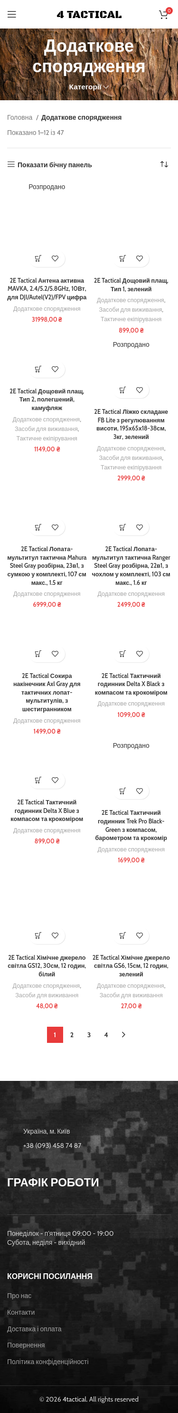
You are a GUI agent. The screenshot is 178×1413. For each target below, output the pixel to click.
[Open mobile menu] (11, 14)
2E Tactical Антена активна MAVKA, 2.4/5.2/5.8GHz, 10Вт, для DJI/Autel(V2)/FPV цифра (46, 289)
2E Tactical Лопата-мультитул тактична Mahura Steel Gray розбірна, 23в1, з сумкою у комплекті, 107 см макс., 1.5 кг (46, 565)
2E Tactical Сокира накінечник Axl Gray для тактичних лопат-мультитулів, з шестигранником (47, 692)
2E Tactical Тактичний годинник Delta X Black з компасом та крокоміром (131, 684)
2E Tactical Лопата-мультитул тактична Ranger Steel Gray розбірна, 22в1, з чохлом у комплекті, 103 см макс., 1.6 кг (131, 565)
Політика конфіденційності (48, 1361)
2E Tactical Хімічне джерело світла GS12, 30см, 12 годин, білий (47, 966)
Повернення (26, 1345)
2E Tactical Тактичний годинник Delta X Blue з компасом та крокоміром (46, 810)
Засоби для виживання (130, 309)
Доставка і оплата (34, 1329)
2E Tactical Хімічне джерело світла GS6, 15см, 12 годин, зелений (131, 966)
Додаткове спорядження (47, 308)
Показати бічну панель (55, 165)
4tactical (74, 1399)
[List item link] (89, 1145)
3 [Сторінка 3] (89, 1035)
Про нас (19, 1295)
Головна (20, 117)
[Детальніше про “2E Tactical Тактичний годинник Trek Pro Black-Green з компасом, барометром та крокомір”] (122, 791)
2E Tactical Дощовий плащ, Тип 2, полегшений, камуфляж (46, 399)
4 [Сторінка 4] (106, 1035)
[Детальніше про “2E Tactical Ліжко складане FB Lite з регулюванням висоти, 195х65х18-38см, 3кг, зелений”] (122, 390)
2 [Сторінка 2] (72, 1035)
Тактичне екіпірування (131, 319)
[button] (122, 258)
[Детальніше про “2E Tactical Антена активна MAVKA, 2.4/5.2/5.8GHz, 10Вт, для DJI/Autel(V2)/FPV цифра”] (38, 258)
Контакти (21, 1312)
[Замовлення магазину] (164, 165)
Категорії (85, 86)
